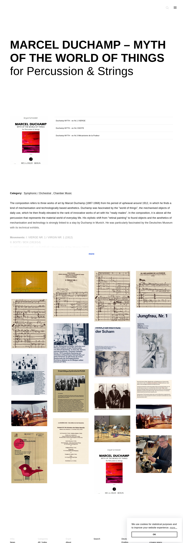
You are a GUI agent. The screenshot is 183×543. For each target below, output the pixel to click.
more (91, 254)
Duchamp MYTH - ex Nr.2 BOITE (70, 128)
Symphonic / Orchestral (37, 193)
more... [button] (173, 527)
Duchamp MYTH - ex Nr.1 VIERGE (70, 121)
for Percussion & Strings (71, 71)
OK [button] (154, 534)
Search (97, 539)
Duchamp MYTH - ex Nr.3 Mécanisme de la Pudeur (78, 135)
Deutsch (125, 539)
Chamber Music (62, 193)
